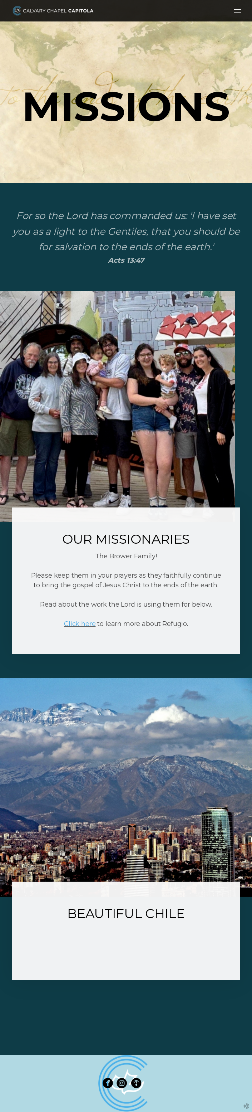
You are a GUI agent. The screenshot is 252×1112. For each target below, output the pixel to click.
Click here (79, 624)
